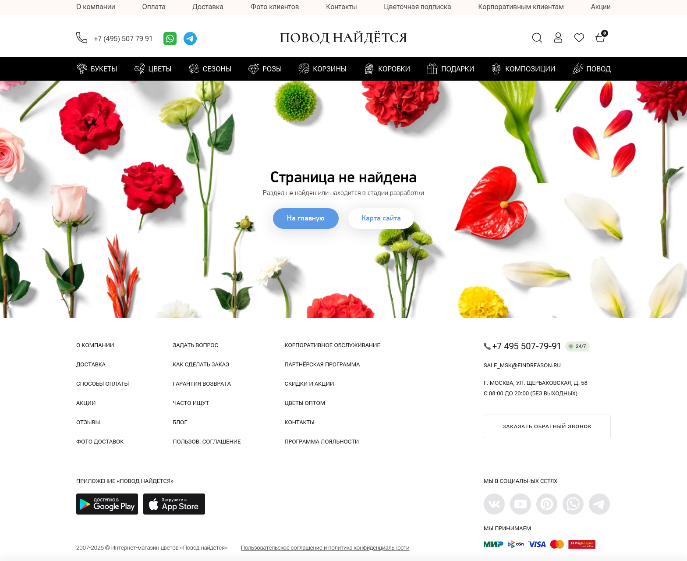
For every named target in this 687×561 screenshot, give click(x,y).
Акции (601, 7)
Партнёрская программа (322, 364)
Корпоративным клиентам (521, 7)
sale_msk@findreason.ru (522, 365)
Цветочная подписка (417, 7)
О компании (95, 7)
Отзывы (88, 422)
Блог (180, 422)
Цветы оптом (304, 403)
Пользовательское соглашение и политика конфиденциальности (325, 547)
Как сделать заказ (201, 364)
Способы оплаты (102, 383)
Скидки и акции (309, 383)
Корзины (330, 69)
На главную (305, 218)
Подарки (457, 69)
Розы (272, 69)
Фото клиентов (275, 7)
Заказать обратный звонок (547, 426)
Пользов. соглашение (207, 441)
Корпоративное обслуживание (332, 345)
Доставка (208, 7)
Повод (599, 69)
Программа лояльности (321, 441)
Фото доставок (100, 441)
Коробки (394, 69)
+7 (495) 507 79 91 (123, 39)
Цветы (160, 69)
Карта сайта (382, 218)
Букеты (104, 69)
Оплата (153, 7)
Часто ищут (191, 403)
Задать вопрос (195, 345)
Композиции (530, 69)
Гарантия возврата (202, 383)
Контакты (341, 7)
